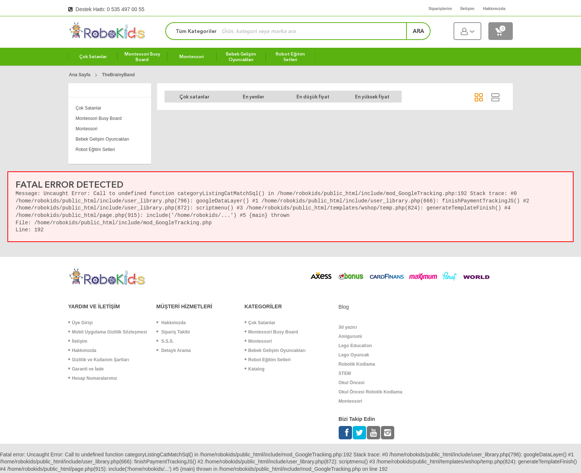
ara (418, 31)
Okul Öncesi (352, 382)
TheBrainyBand (118, 74)
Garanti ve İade (86, 369)
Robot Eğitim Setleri (95, 149)
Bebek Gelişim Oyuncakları (102, 139)
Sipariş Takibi (173, 332)
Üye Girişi (80, 322)
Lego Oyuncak (354, 355)
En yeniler (253, 97)
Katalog (255, 369)
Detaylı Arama (173, 350)
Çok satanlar (194, 97)
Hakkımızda (82, 350)
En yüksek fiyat (372, 97)
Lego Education (355, 345)
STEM (345, 373)
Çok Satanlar (88, 108)
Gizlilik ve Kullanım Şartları (98, 359)
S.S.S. (165, 341)
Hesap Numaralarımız (92, 378)
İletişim (77, 341)
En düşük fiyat (312, 97)
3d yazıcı (348, 327)
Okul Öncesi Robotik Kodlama (370, 392)
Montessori (86, 128)
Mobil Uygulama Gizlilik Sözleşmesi (107, 332)
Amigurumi (350, 336)
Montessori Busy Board (99, 118)
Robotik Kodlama (357, 364)
